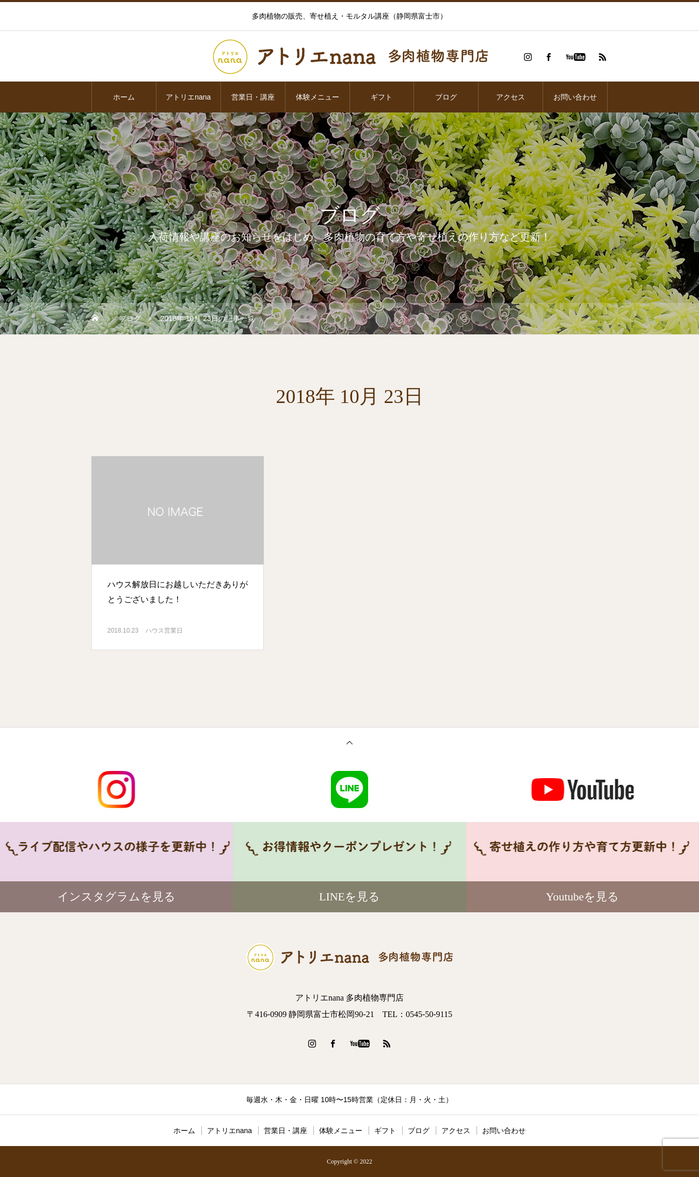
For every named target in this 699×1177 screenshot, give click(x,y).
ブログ (446, 97)
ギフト (381, 97)
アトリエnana (188, 97)
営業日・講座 (253, 97)
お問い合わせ (575, 97)
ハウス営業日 (164, 630)
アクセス (510, 97)
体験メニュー (317, 97)
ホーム (124, 97)
